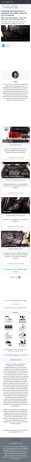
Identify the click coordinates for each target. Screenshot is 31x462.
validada (6, 45)
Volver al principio (15, 440)
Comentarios (15, 304)
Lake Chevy (7, 300)
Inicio (3, 6)
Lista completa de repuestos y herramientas (15, 355)
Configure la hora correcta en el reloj (15, 215)
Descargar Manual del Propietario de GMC (15, 307)
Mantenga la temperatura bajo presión (15, 180)
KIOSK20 (20, 432)
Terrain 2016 (14, 6)
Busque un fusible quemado (15, 249)
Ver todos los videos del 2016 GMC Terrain (15, 271)
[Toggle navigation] (28, 2)
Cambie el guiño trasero (15, 144)
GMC (8, 6)
